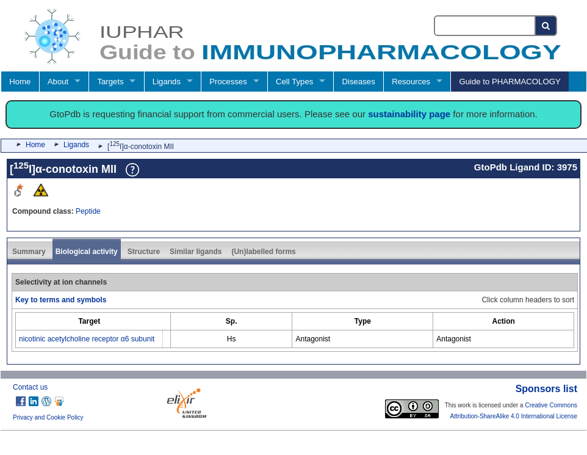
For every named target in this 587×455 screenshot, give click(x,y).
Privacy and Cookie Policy (48, 417)
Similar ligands (195, 251)
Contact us (30, 387)
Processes (228, 81)
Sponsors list (546, 389)
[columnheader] (89, 321)
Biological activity (87, 251)
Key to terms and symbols (60, 300)
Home (20, 81)
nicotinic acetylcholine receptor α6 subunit (86, 339)
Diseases (358, 81)
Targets (110, 81)
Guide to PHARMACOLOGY (509, 81)
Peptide (88, 211)
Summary (29, 251)
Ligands (167, 81)
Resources (411, 81)
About (58, 81)
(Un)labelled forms (263, 251)
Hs (231, 339)
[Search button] (546, 25)
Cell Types (294, 81)
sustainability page (409, 114)
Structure (144, 251)
